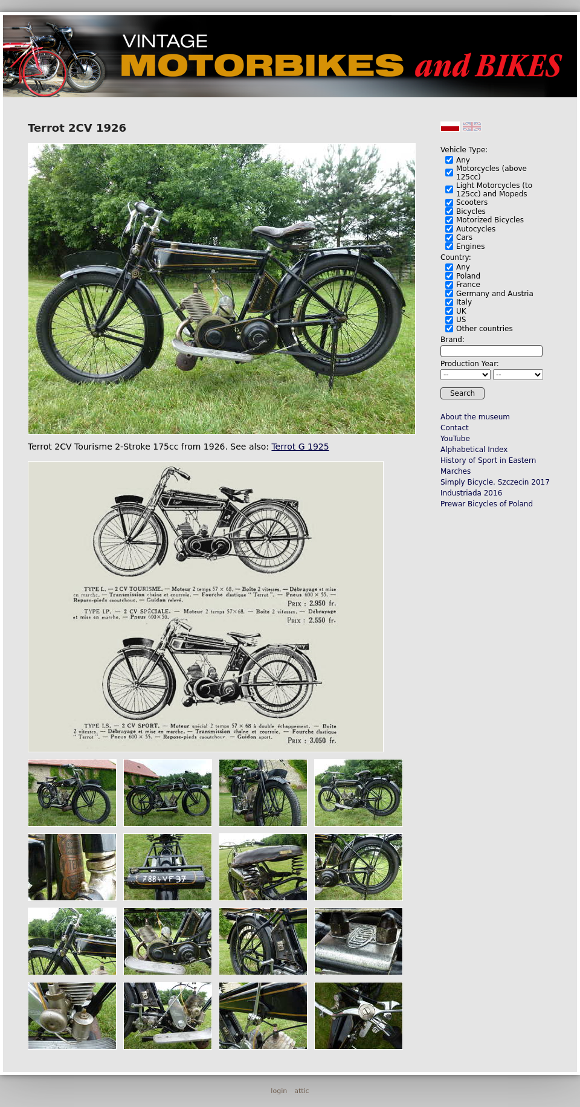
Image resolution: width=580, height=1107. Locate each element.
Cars (464, 237)
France (468, 284)
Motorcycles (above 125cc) (491, 172)
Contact (454, 428)
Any (463, 160)
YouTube (455, 438)
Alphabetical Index (473, 449)
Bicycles (471, 211)
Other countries (484, 328)
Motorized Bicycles (490, 220)
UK (461, 311)
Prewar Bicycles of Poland (486, 504)
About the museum (475, 417)
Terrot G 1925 (300, 446)
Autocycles (475, 229)
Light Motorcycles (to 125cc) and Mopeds (494, 189)
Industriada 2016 (471, 493)
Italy (464, 302)
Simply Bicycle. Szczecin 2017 (495, 482)
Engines (470, 246)
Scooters (472, 202)
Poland (468, 276)
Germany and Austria (494, 293)
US (461, 319)
